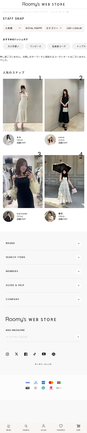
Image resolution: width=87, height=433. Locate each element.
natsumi (22, 213)
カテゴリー (52, 28)
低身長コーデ (59, 46)
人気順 (8, 28)
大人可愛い (13, 46)
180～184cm (74, 28)
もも (19, 137)
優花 (60, 213)
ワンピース (35, 46)
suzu (61, 137)
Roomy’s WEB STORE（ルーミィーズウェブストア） (26, 11)
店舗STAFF (21, 142)
